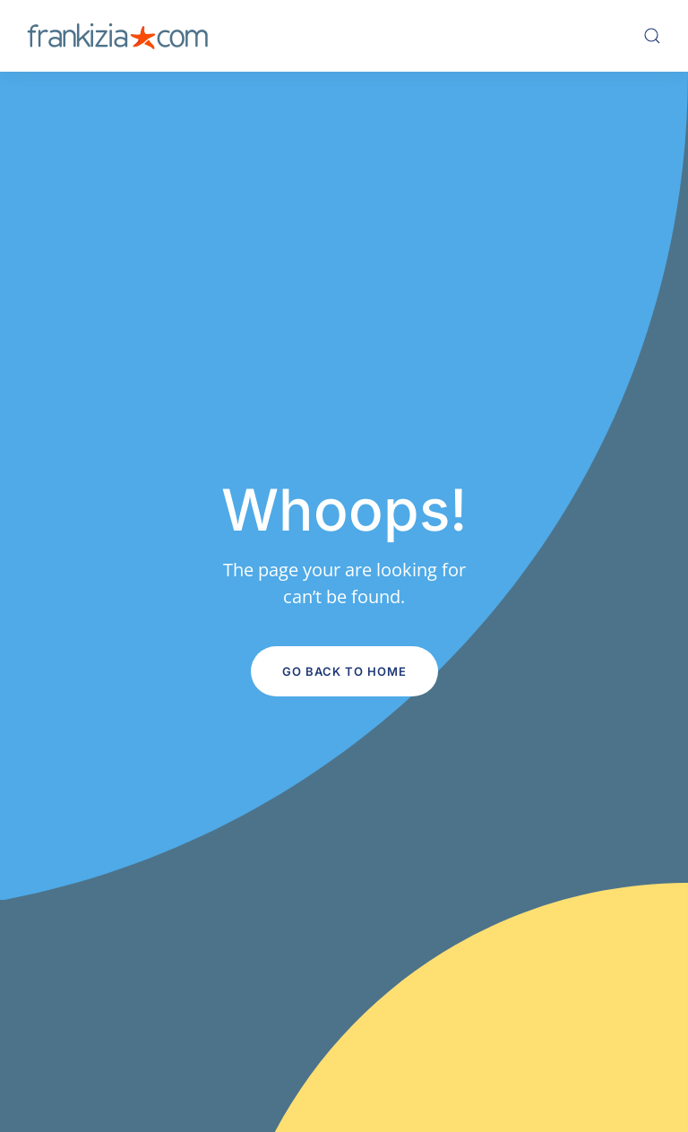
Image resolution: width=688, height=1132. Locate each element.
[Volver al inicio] (117, 36)
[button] (652, 36)
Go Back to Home (344, 671)
